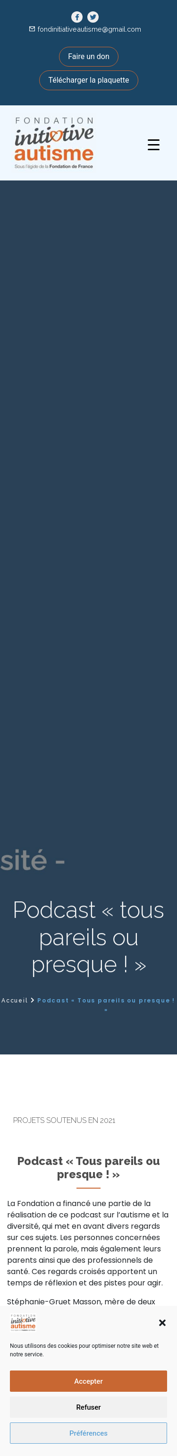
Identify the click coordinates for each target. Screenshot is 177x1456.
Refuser (88, 1407)
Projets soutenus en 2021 (64, 1120)
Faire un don (89, 56)
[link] (77, 17)
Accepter (88, 1381)
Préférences (88, 1433)
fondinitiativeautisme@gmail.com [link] (89, 29)
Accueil (14, 1000)
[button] (162, 1323)
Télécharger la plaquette (88, 80)
